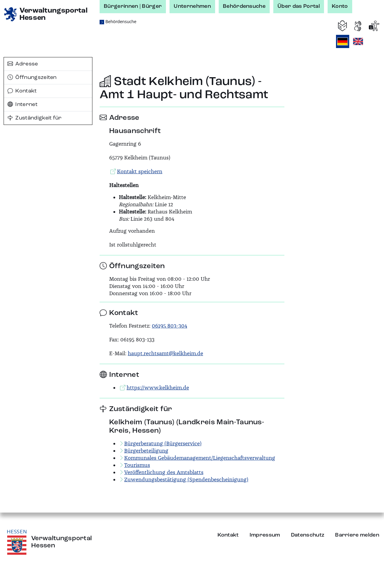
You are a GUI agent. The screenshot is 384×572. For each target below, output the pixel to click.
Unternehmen (192, 6)
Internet (23, 104)
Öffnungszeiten (32, 77)
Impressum (265, 535)
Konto (340, 6)
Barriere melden (357, 535)
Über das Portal (299, 6)
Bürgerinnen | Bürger (133, 6)
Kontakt (22, 91)
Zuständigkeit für (35, 118)
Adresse (23, 64)
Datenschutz (308, 535)
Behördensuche (244, 6)
